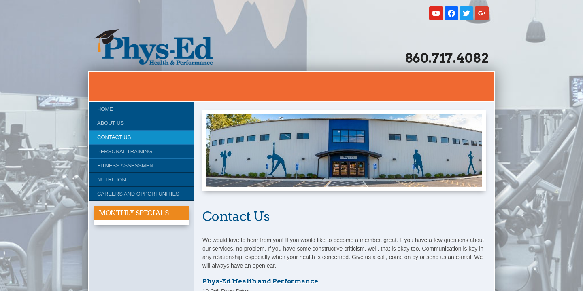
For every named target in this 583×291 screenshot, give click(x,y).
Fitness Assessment (127, 165)
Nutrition (111, 180)
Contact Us (114, 137)
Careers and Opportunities (138, 194)
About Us (110, 123)
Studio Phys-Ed (153, 47)
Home (105, 109)
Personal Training (124, 151)
